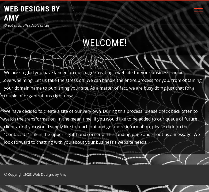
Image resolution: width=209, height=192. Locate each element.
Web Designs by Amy (32, 13)
